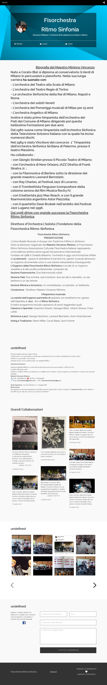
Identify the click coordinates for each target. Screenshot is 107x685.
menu (4, 2)
